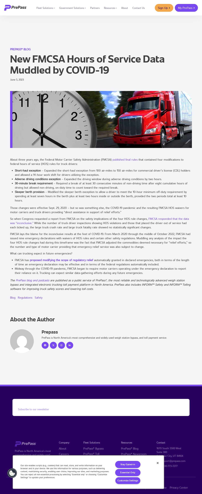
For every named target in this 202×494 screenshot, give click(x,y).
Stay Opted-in (127, 464)
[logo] (15, 8)
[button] (12, 473)
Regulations (25, 297)
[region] (88, 472)
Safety (38, 297)
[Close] (157, 463)
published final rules (125, 159)
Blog (12, 297)
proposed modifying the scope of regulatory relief (61, 260)
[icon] (45, 345)
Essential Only (127, 472)
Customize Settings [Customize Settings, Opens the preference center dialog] (127, 480)
